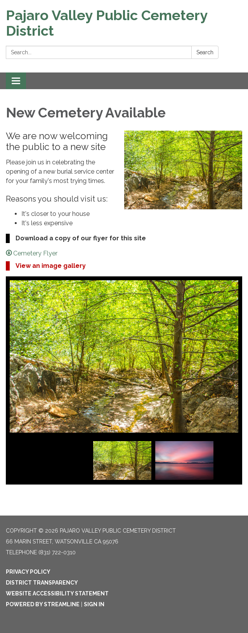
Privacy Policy (28, 572)
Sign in (94, 604)
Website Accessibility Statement (57, 593)
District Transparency (42, 583)
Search (204, 52)
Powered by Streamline (43, 604)
